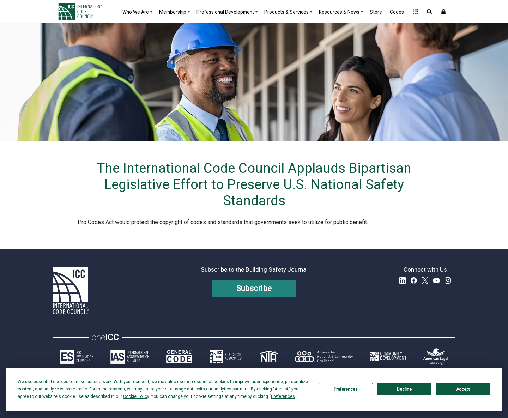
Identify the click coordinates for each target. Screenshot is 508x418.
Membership (172, 12)
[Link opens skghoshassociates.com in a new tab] (226, 356)
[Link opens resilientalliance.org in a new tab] (324, 356)
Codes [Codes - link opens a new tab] (397, 12)
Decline (404, 389)
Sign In (443, 11)
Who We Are (135, 12)
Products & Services (286, 12)
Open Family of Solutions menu (415, 11)
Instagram (447, 280)
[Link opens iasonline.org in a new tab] (129, 356)
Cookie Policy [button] (136, 396)
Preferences (346, 389)
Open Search (429, 11)
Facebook (414, 280)
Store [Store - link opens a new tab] (376, 12)
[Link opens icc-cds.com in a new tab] (388, 356)
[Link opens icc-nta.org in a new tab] (269, 356)
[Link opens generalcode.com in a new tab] (179, 356)
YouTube (436, 280)
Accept (463, 389)
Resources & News (339, 12)
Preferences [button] (283, 396)
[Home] (86, 11)
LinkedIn (402, 280)
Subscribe (254, 288)
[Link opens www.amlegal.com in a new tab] (435, 356)
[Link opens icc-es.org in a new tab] (76, 356)
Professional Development (225, 12)
